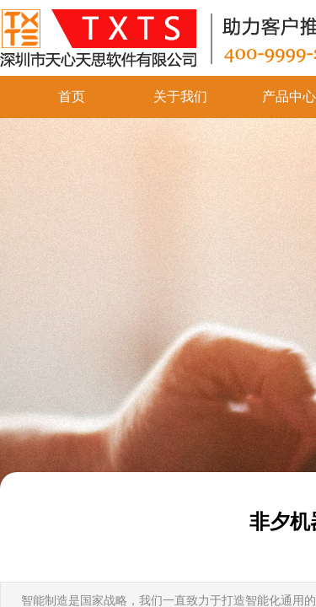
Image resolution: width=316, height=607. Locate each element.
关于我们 (180, 96)
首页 (71, 96)
